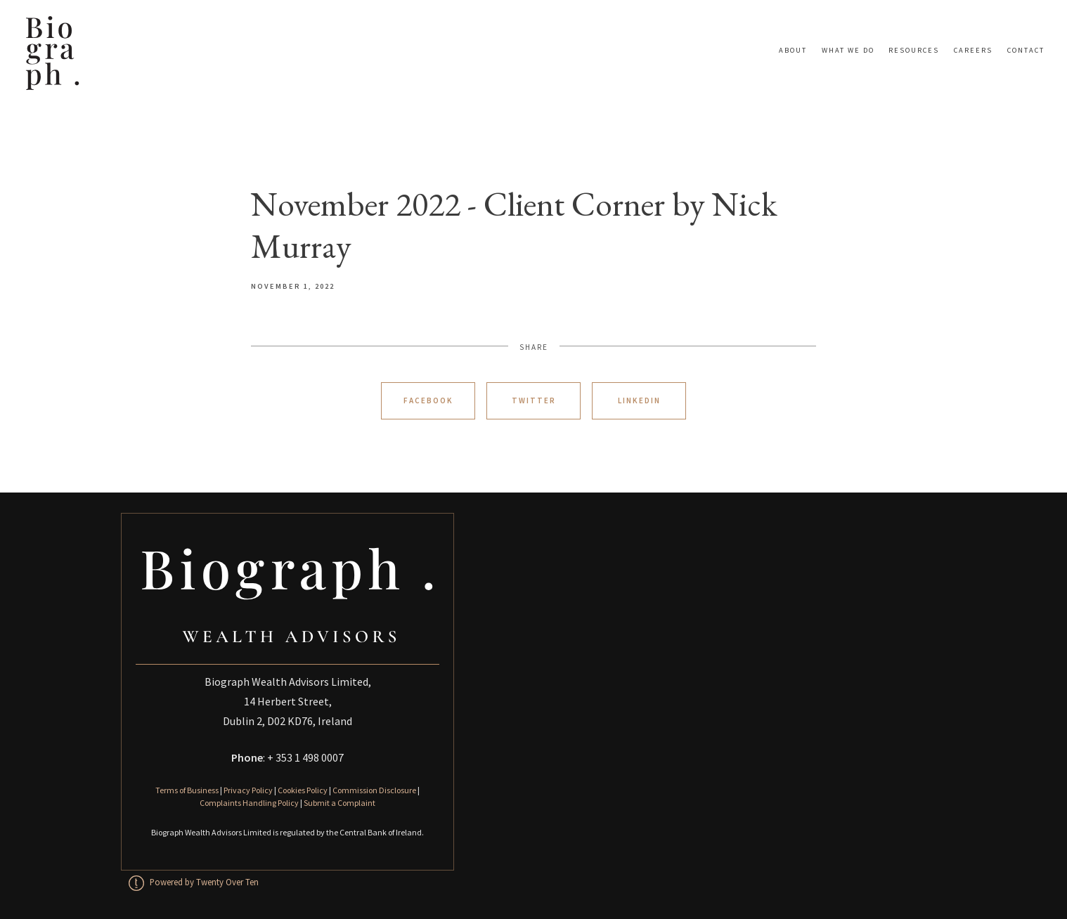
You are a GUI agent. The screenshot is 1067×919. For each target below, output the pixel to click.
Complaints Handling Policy (249, 802)
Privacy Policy (248, 790)
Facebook (428, 400)
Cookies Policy (303, 790)
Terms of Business (187, 790)
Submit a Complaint (339, 802)
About (793, 50)
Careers (973, 50)
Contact (1026, 50)
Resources (913, 50)
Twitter (534, 400)
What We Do (848, 50)
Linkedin (639, 400)
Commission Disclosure (374, 790)
